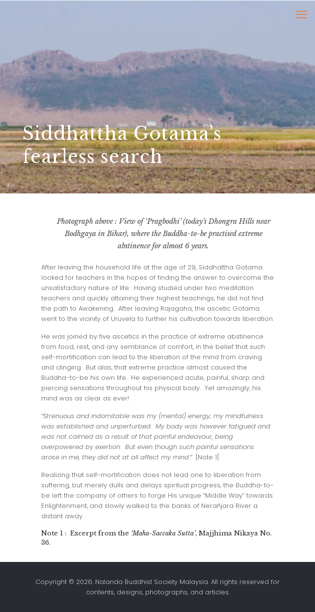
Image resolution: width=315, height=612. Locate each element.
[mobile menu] (301, 14)
